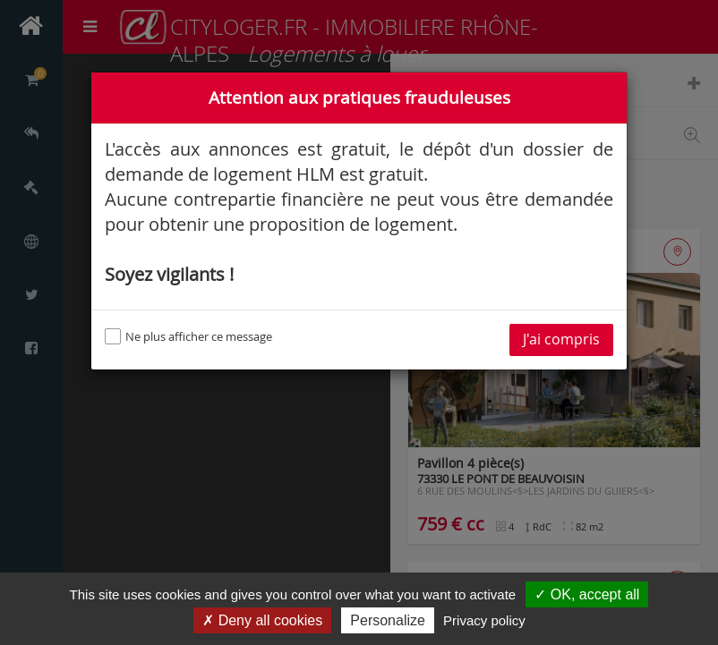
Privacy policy (484, 620)
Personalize (387, 620)
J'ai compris (561, 339)
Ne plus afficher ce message (188, 336)
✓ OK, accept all (586, 594)
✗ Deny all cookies (262, 620)
